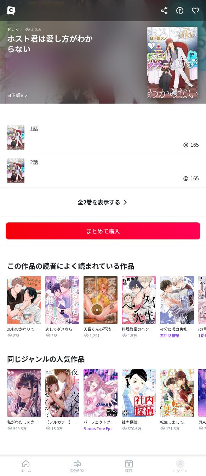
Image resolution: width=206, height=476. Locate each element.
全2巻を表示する (103, 202)
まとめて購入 (103, 231)
